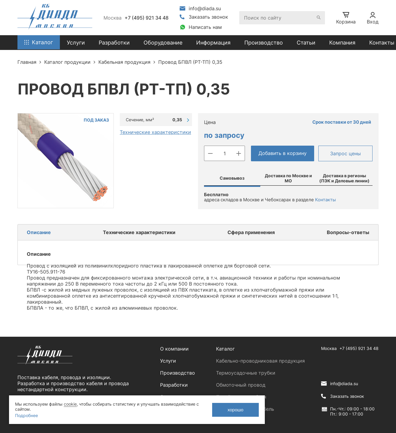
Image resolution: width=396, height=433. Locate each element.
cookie (70, 404)
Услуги (168, 361)
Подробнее (26, 415)
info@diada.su (205, 8)
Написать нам (205, 27)
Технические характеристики (155, 132)
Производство (263, 42)
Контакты (381, 42)
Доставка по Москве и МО (288, 178)
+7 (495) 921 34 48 (147, 18)
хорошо (235, 409)
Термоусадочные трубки (245, 373)
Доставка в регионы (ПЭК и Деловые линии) (344, 178)
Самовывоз (232, 178)
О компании (174, 349)
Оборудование (163, 42)
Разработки (174, 385)
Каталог (225, 349)
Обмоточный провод (240, 385)
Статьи (306, 42)
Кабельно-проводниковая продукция (260, 361)
